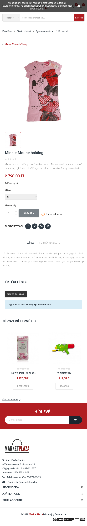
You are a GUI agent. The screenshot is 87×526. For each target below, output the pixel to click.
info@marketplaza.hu (26, 482)
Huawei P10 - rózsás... (23, 372)
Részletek (23, 386)
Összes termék (12, 400)
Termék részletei (50, 242)
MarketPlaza (36, 514)
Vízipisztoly (64, 372)
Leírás (30, 242)
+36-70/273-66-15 (31, 477)
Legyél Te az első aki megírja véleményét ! (29, 304)
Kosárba (29, 213)
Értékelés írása (15, 294)
